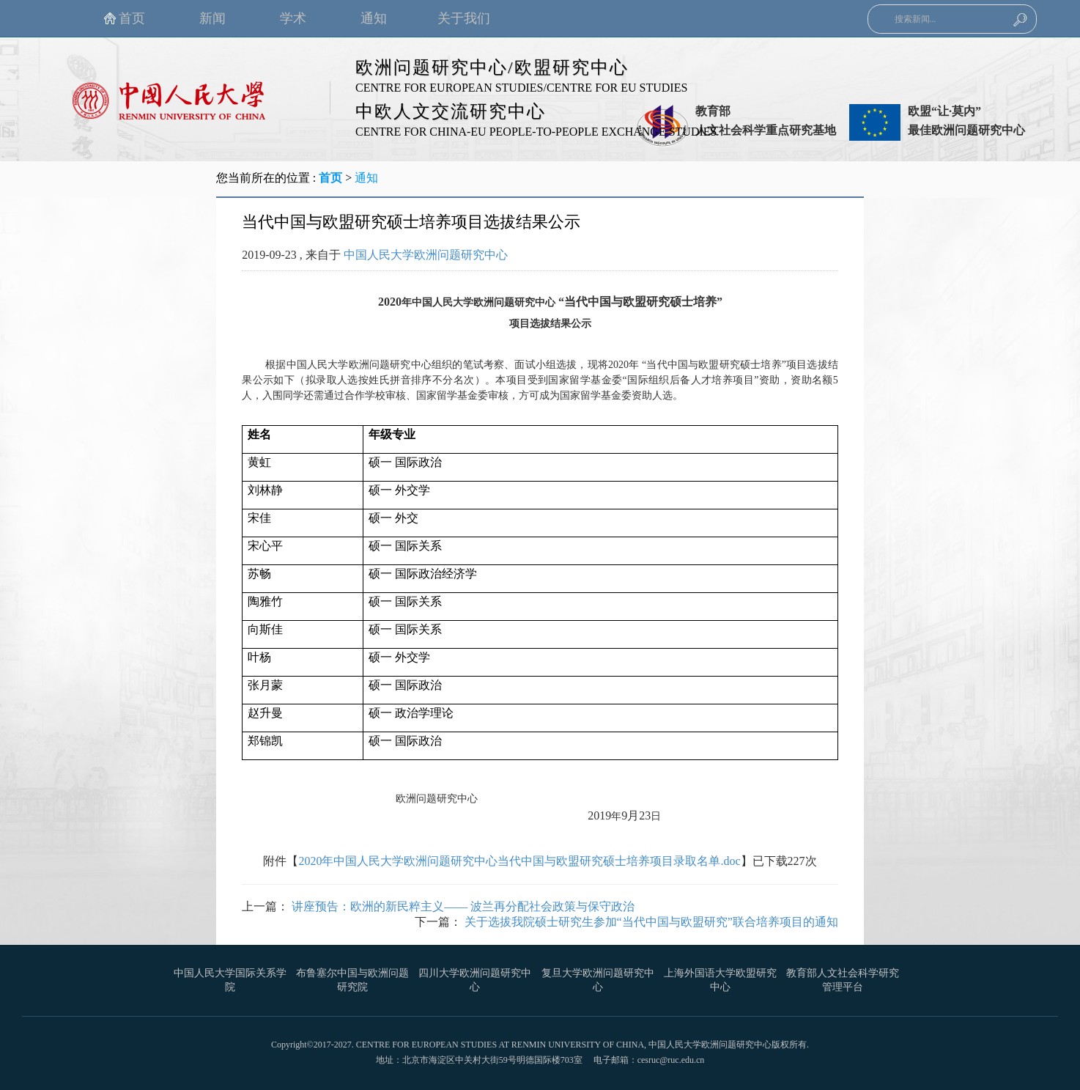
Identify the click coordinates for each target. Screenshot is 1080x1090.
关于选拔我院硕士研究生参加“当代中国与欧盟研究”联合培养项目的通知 (651, 922)
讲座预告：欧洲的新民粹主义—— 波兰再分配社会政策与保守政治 (463, 906)
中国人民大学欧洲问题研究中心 (426, 254)
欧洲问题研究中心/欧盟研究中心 (492, 67)
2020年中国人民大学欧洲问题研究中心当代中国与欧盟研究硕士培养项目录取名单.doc (519, 861)
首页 (330, 178)
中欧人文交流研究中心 (450, 111)
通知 (366, 178)
